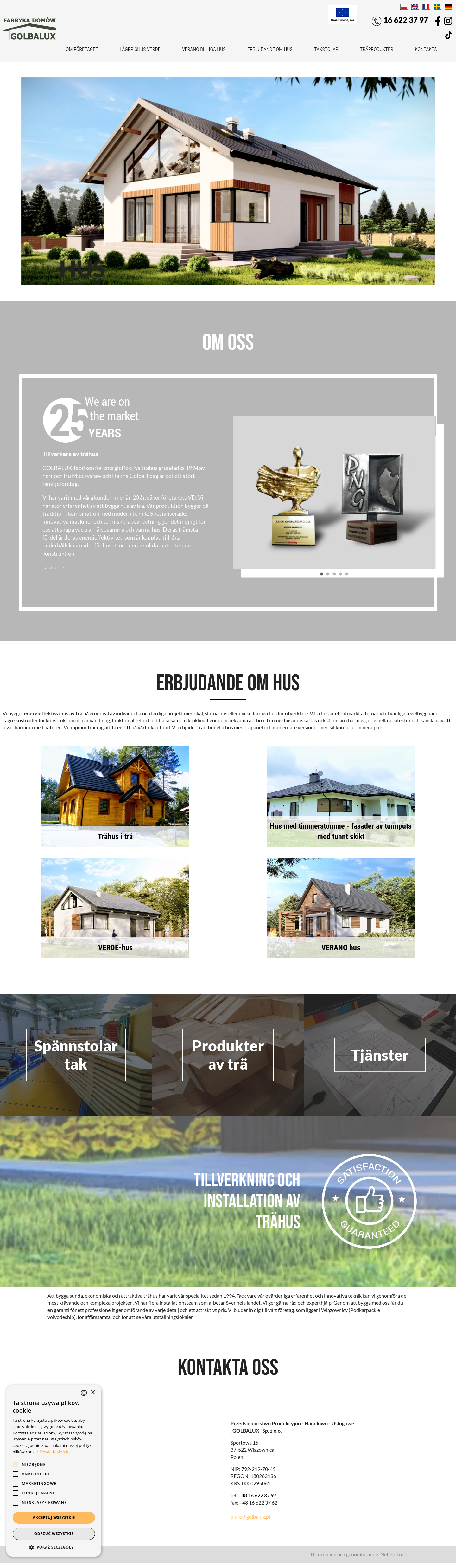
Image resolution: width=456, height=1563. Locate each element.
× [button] (92, 1392)
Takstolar (326, 49)
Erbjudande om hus (270, 49)
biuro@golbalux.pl (250, 1516)
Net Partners (394, 1554)
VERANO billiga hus (203, 49)
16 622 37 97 (399, 20)
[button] (54, 1547)
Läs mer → (53, 567)
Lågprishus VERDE (140, 49)
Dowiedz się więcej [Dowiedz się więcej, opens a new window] (57, 1451)
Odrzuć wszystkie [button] (53, 1533)
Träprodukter (376, 49)
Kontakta (426, 49)
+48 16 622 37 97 (257, 1495)
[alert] (53, 1471)
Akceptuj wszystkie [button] (54, 1517)
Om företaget (82, 49)
